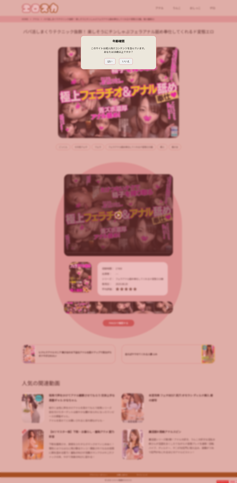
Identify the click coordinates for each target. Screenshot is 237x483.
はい (109, 61)
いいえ (126, 61)
